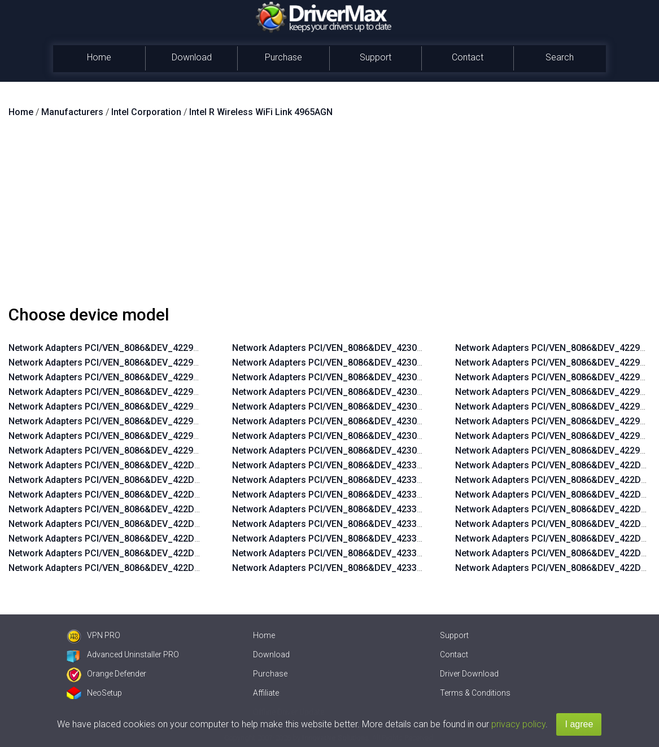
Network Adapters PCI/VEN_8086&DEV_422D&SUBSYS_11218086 (144, 553)
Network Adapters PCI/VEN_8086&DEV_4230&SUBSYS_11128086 (367, 421)
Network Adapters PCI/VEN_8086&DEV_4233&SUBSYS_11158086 (367, 494)
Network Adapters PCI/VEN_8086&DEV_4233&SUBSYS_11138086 (367, 523)
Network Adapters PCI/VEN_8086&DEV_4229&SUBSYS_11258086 (144, 377)
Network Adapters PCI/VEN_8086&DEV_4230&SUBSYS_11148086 (367, 391)
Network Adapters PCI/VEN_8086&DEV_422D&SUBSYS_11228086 (144, 538)
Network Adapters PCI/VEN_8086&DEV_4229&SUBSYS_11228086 (144, 421)
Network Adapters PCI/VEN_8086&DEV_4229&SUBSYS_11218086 (144, 435)
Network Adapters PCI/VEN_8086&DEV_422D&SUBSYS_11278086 (144, 465)
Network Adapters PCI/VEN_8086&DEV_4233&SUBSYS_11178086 (367, 465)
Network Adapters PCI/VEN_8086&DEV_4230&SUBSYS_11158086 (367, 377)
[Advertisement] (329, 216)
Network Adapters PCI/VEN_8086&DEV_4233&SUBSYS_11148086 (367, 509)
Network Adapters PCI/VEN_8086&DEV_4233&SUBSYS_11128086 (367, 538)
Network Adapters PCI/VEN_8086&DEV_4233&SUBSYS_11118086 (367, 553)
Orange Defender (106, 674)
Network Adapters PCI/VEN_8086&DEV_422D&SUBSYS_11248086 (144, 509)
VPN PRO (93, 635)
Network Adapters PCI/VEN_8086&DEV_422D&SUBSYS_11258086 (144, 494)
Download (192, 57)
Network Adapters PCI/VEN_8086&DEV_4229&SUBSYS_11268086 (144, 362)
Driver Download (469, 674)
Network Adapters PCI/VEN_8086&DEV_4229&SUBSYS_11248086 (144, 391)
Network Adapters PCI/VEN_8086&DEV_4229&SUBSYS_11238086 (144, 406)
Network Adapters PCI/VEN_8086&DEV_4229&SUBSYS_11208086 (144, 450)
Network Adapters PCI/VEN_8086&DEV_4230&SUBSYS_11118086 (367, 435)
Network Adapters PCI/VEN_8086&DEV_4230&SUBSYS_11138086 (367, 406)
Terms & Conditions (475, 693)
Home (99, 57)
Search (559, 57)
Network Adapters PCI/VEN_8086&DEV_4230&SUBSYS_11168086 (367, 362)
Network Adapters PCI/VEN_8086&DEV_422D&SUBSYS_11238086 (144, 523)
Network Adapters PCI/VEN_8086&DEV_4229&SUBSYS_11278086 (144, 347)
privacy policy (518, 724)
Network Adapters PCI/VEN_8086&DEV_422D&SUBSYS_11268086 (144, 479)
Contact (467, 57)
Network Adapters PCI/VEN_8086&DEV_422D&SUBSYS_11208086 (144, 568)
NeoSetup (94, 693)
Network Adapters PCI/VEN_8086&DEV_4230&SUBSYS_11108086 (367, 450)
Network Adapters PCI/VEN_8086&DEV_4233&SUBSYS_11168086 (367, 479)
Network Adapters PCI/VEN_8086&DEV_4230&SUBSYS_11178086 (367, 347)
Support (375, 57)
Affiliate (266, 693)
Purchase (283, 57)
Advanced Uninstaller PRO (123, 654)
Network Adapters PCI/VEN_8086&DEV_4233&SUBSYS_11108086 (367, 568)
